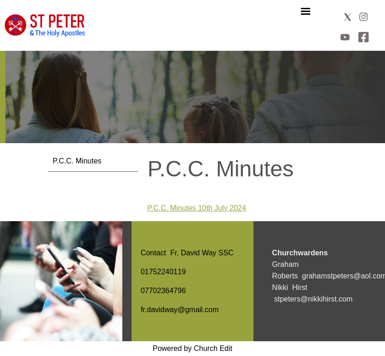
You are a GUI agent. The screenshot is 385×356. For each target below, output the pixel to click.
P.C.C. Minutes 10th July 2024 (196, 208)
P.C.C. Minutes (77, 161)
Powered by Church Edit (193, 348)
